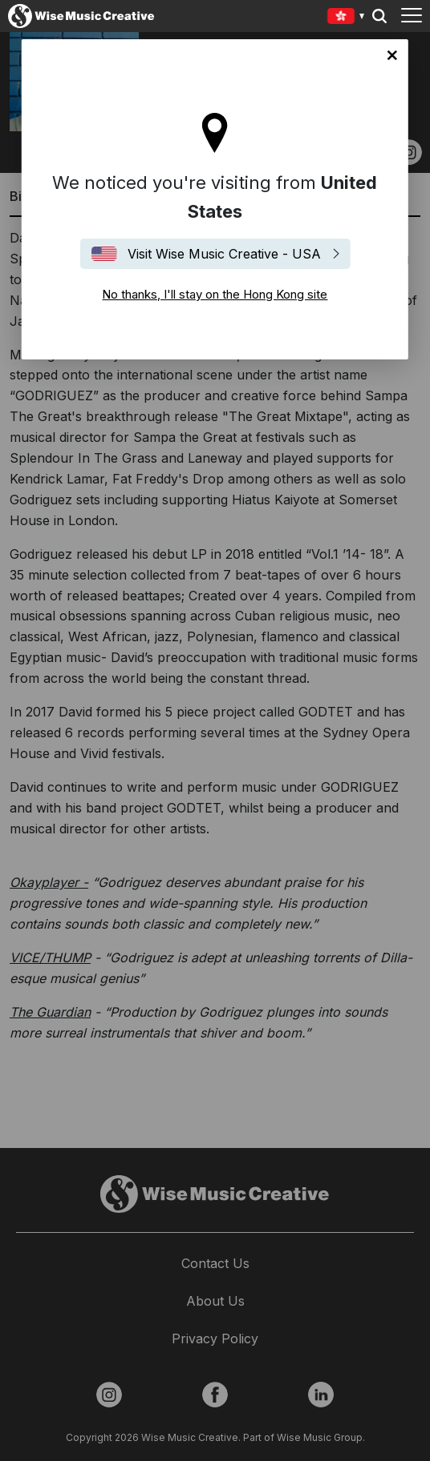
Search (379, 16)
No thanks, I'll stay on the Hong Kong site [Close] (392, 55)
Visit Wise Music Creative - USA (224, 254)
